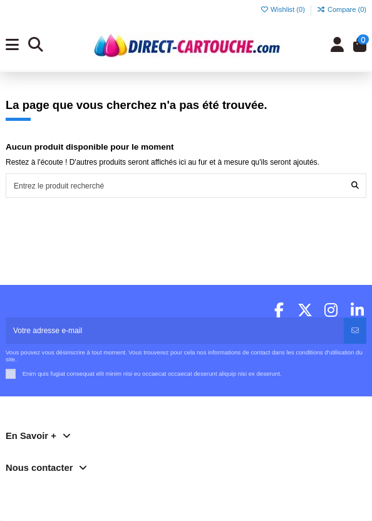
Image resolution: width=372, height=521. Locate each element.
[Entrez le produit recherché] (355, 185)
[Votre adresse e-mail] (175, 330)
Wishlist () (283, 9)
